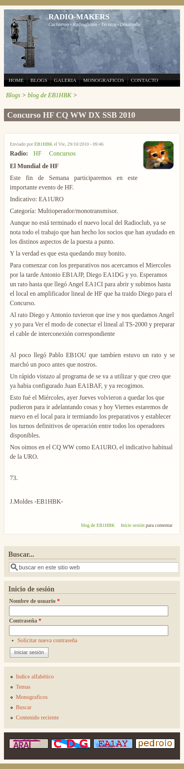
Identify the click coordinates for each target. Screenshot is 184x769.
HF (37, 153)
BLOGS (38, 80)
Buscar (24, 707)
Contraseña (25, 620)
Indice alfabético (35, 676)
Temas (23, 687)
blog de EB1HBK (49, 95)
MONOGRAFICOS (103, 80)
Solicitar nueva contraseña (48, 640)
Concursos (62, 153)
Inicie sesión (132, 525)
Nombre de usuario (34, 601)
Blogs (13, 95)
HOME (16, 80)
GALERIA (65, 80)
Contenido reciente (37, 717)
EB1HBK (43, 144)
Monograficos (32, 697)
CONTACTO (144, 80)
